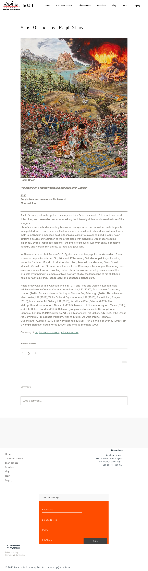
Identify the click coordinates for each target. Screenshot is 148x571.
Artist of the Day (28, 343)
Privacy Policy (11, 552)
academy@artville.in (58, 567)
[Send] (95, 541)
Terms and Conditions (15, 555)
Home (8, 454)
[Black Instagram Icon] (28, 5)
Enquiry (9, 480)
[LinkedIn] (25, 5)
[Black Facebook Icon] (32, 5)
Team (7, 475)
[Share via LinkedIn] (36, 353)
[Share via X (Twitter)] (29, 353)
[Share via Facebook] (22, 353)
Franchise (9, 467)
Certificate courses (14, 458)
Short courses (11, 462)
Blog (7, 471)
